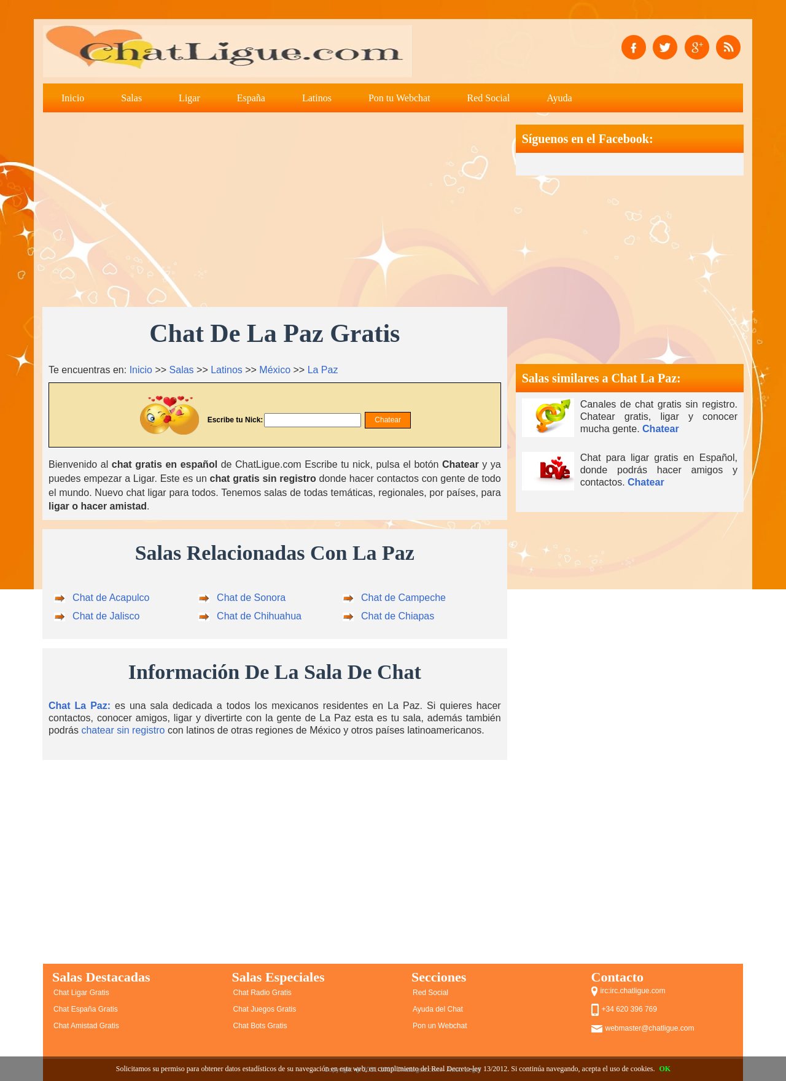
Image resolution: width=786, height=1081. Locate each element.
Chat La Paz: (80, 705)
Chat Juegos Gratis (265, 1009)
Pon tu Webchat (399, 98)
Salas (131, 98)
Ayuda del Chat (438, 1009)
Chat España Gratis (85, 1009)
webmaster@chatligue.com (650, 1028)
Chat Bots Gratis (260, 1025)
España (251, 98)
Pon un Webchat (440, 1025)
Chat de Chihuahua (259, 616)
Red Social (488, 98)
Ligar (189, 98)
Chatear (660, 429)
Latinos (317, 98)
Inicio (72, 98)
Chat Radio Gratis (262, 992)
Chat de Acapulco (110, 597)
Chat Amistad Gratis (86, 1025)
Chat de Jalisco (105, 616)
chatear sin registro (123, 730)
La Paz (323, 370)
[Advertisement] (274, 210)
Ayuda (559, 98)
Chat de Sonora (251, 597)
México (274, 370)
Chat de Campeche (403, 597)
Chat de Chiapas (397, 616)
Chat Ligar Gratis (81, 992)
